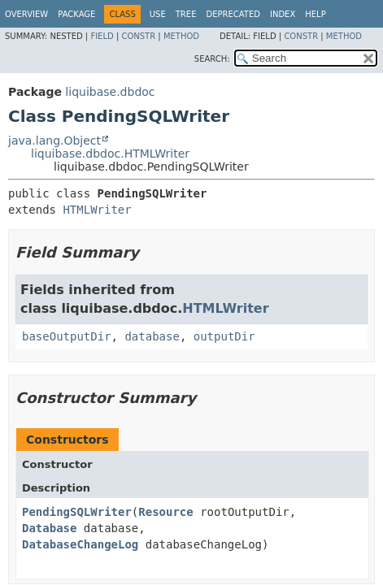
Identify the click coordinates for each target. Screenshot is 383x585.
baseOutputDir (66, 336)
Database (49, 528)
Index (282, 14)
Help (315, 14)
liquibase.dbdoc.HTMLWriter (110, 153)
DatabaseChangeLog (80, 544)
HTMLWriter (97, 209)
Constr (138, 36)
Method (181, 36)
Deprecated (233, 14)
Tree (186, 14)
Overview (26, 14)
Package (76, 14)
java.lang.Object (54, 140)
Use (158, 14)
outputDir (224, 336)
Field (101, 36)
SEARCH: (212, 58)
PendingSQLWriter (77, 511)
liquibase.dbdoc (110, 91)
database (151, 336)
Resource (165, 511)
